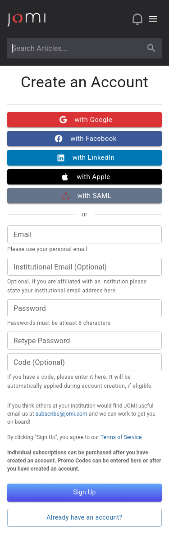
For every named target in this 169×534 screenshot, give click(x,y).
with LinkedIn (84, 157)
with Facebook (84, 138)
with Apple (84, 176)
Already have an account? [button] (84, 517)
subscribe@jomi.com (61, 414)
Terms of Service (121, 437)
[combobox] (76, 48)
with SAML (84, 195)
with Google (84, 119)
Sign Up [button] (84, 493)
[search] (151, 48)
